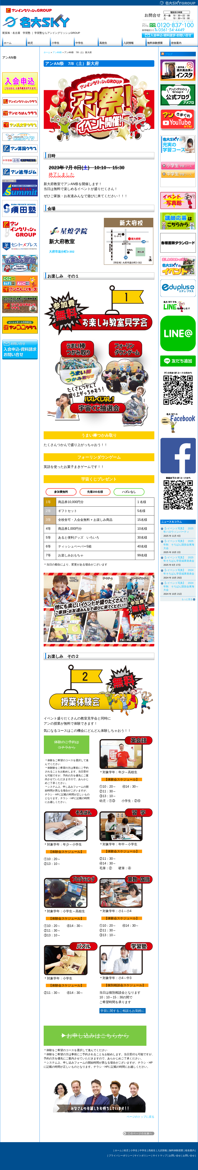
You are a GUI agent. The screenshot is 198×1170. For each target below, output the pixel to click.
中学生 (79, 43)
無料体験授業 (155, 43)
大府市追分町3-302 (61, 251)
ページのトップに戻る (140, 1116)
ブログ (169, 54)
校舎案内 (176, 43)
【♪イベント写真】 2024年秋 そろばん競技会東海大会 (178, 586)
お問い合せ (175, 1155)
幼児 (30, 43)
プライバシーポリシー (120, 1155)
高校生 (103, 43)
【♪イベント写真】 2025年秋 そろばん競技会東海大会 (178, 544)
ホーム (7, 43)
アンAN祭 (9, 57)
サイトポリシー (142, 1155)
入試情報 (128, 43)
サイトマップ (160, 1155)
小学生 (55, 43)
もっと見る (187, 599)
